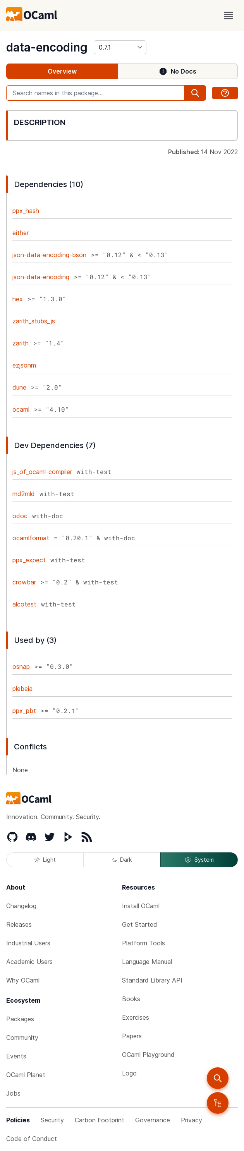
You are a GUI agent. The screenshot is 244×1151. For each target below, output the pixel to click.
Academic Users (29, 961)
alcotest (24, 604)
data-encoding (47, 47)
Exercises (135, 1017)
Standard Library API (152, 980)
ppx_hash (25, 211)
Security (52, 1120)
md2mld (23, 494)
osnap (21, 666)
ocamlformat (30, 538)
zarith (20, 343)
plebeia (22, 688)
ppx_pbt (24, 711)
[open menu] (228, 15)
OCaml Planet (25, 1075)
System (199, 859)
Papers (132, 1036)
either (20, 233)
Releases (19, 924)
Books (131, 999)
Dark (122, 859)
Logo (129, 1073)
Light (45, 859)
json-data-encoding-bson (49, 255)
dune (19, 387)
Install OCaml (141, 906)
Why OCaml (23, 980)
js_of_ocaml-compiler (42, 472)
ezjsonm (24, 365)
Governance (152, 1120)
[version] (120, 47)
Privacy (191, 1120)
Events (16, 1056)
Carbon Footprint (99, 1120)
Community (22, 1037)
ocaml (20, 409)
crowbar (24, 582)
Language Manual (147, 961)
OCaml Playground (148, 1054)
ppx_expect (29, 560)
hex (17, 299)
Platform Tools (143, 943)
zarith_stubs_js (33, 321)
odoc (19, 516)
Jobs (13, 1093)
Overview (62, 71)
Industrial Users (28, 943)
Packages (20, 1019)
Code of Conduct (31, 1138)
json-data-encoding (40, 277)
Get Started (139, 924)
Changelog (21, 906)
